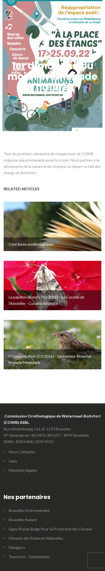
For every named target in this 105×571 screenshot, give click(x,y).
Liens (13, 461)
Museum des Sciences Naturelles (36, 538)
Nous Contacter (22, 451)
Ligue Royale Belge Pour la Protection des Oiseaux (50, 528)
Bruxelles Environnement (29, 510)
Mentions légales (23, 470)
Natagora (17, 547)
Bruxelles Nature (23, 519)
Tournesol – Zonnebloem (29, 556)
